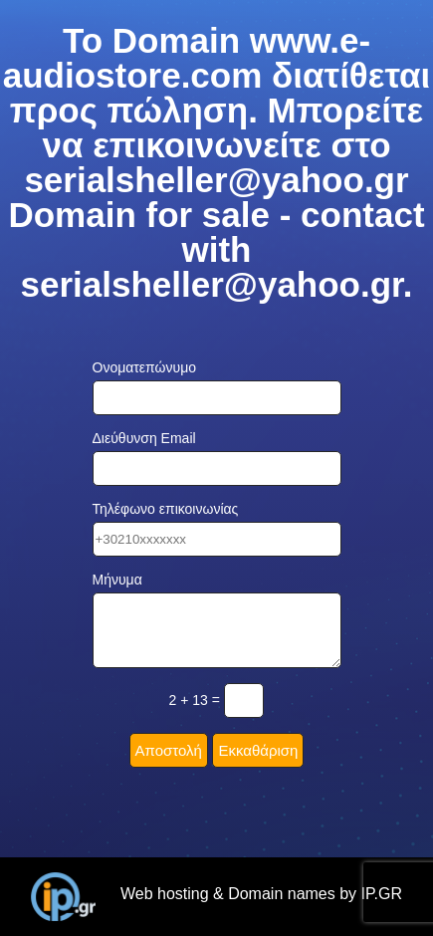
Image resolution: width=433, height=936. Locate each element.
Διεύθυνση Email (144, 438)
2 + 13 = (194, 700)
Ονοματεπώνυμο (145, 367)
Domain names (281, 893)
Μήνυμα (117, 579)
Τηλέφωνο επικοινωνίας (166, 509)
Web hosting (164, 893)
